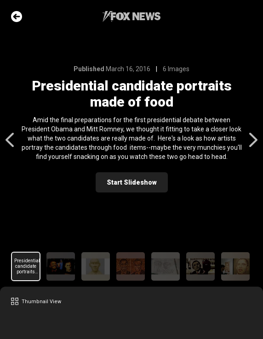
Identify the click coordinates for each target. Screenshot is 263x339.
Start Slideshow (132, 182)
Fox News (131, 16)
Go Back (16, 16)
